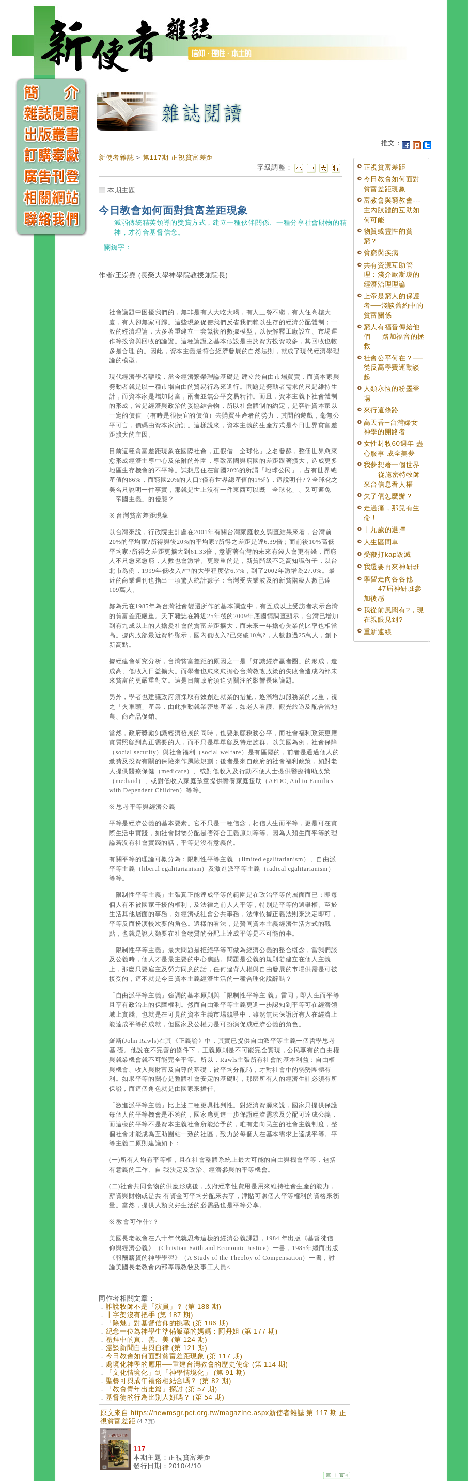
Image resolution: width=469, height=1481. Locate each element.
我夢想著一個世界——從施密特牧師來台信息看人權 (392, 474)
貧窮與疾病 (381, 253)
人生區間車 (381, 542)
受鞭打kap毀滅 (387, 554)
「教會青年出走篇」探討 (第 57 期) (161, 1389)
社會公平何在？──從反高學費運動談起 (394, 367)
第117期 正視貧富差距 (178, 157)
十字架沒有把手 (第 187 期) (149, 1315)
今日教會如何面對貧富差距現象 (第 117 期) (174, 1356)
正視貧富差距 (385, 167)
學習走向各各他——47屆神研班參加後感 (392, 588)
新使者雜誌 (116, 157)
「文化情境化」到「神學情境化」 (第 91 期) (176, 1372)
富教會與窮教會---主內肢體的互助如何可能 (392, 209)
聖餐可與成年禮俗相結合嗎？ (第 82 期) (168, 1381)
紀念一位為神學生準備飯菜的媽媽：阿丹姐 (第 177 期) (192, 1331)
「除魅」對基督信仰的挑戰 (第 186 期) (167, 1323)
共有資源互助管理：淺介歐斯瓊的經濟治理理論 (392, 274)
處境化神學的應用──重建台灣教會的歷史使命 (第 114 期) (197, 1364)
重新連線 (378, 632)
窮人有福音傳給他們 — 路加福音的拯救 (394, 336)
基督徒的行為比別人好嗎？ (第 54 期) (165, 1397)
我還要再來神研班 (392, 567)
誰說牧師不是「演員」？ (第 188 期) (164, 1306)
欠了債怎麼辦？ (388, 496)
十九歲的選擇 (385, 530)
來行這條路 (381, 410)
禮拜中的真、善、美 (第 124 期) (157, 1339)
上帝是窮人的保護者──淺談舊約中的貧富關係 (394, 305)
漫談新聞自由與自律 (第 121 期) (157, 1348)
